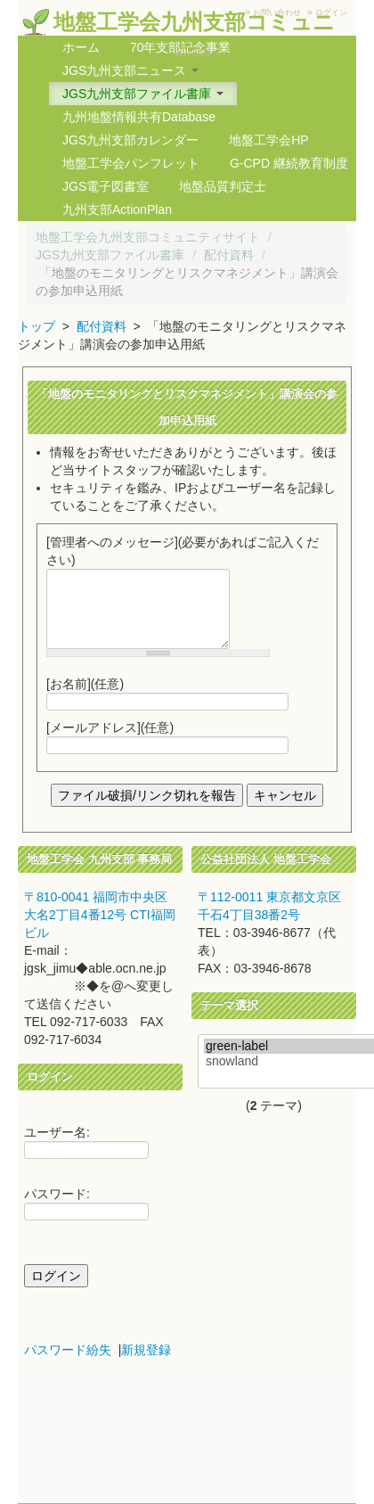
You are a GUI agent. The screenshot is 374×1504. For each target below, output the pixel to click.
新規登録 (146, 1350)
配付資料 (229, 255)
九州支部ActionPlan (117, 209)
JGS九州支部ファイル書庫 (110, 255)
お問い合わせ (277, 12)
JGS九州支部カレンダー (130, 140)
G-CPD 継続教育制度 (289, 163)
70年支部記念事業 (181, 47)
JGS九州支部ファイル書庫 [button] (143, 93)
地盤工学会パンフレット (130, 163)
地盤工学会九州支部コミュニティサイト (148, 237)
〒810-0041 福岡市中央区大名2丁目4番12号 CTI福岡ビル (99, 915)
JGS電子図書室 (105, 186)
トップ (36, 326)
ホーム (81, 47)
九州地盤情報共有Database (138, 117)
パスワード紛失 (67, 1350)
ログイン (331, 12)
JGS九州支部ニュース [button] (130, 70)
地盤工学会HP (268, 140)
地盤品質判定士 (222, 186)
